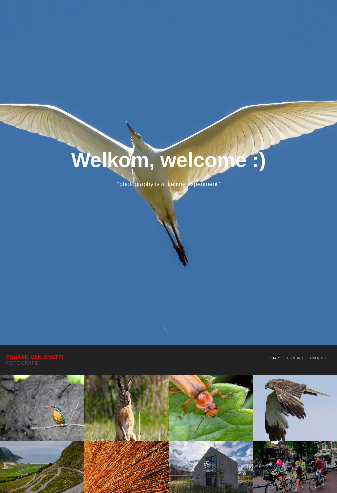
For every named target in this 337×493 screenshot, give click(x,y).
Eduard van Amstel (35, 357)
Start (275, 357)
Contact (295, 357)
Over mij (318, 357)
